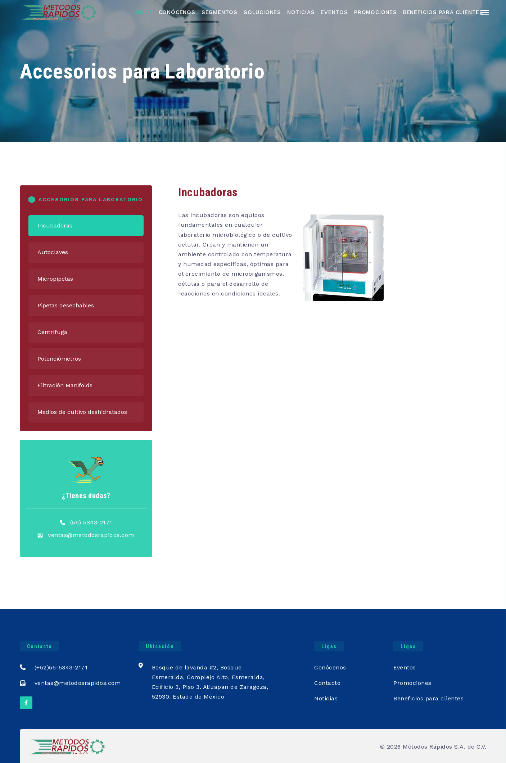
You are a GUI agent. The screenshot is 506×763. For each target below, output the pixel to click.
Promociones (375, 12)
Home (144, 12)
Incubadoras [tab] (54, 225)
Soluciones (262, 12)
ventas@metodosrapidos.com (91, 535)
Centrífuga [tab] (52, 332)
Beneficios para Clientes (443, 12)
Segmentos (220, 12)
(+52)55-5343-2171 (53, 667)
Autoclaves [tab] (52, 252)
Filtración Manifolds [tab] (64, 385)
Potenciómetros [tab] (59, 358)
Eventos (334, 12)
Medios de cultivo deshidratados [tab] (82, 411)
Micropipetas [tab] (55, 278)
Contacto (327, 683)
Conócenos (177, 12)
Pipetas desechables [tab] (65, 305)
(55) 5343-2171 (91, 522)
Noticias (301, 12)
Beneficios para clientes (428, 698)
